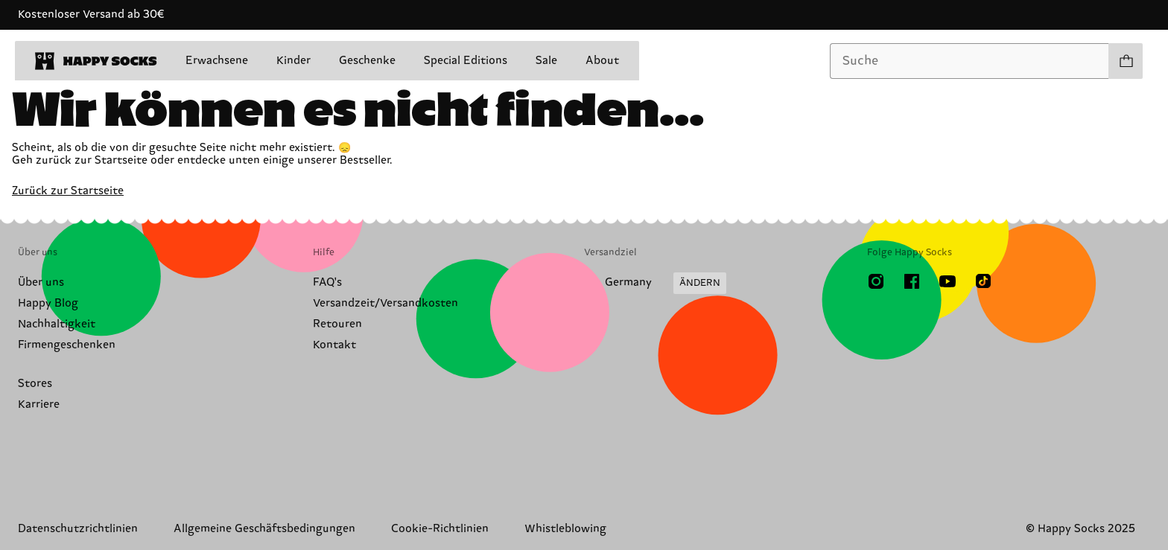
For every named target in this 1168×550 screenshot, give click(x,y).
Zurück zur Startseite (68, 191)
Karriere (39, 404)
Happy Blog (48, 303)
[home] (96, 61)
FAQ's (327, 282)
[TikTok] (983, 281)
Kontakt (334, 345)
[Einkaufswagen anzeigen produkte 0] (1125, 61)
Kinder (293, 60)
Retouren (337, 324)
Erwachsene (216, 60)
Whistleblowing (565, 528)
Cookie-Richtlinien (440, 528)
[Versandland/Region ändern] (655, 283)
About (602, 60)
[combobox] (969, 61)
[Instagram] (876, 281)
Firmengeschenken (66, 345)
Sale (546, 60)
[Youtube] (947, 281)
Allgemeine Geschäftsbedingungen (264, 528)
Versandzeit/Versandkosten (385, 303)
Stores (35, 383)
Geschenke (367, 60)
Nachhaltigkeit (56, 324)
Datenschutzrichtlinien (78, 528)
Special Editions (465, 60)
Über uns (41, 282)
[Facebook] (912, 281)
